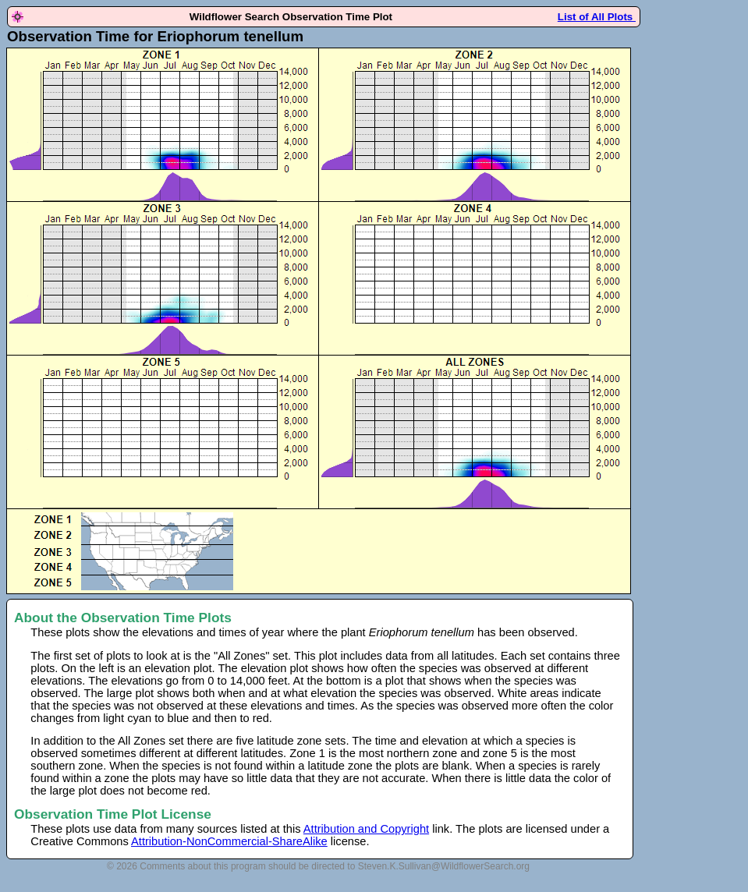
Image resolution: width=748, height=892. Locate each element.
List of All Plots (597, 17)
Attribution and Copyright (366, 829)
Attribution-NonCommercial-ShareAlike (229, 841)
